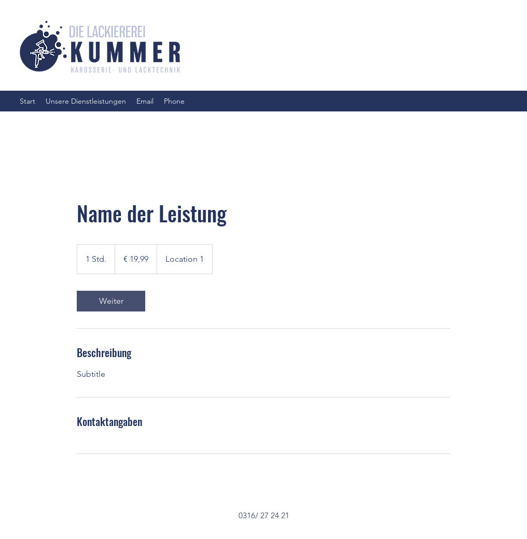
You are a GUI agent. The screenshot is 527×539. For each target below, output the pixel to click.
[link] (111, 301)
